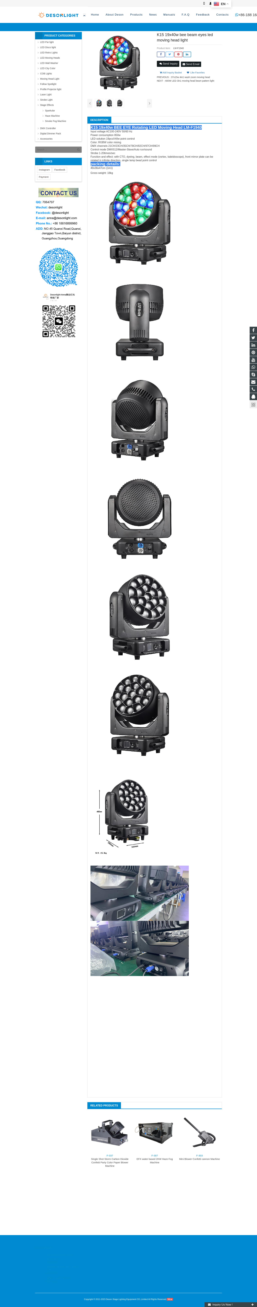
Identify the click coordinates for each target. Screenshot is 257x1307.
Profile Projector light (50, 89)
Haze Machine (52, 116)
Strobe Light (46, 99)
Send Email (191, 63)
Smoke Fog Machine (55, 121)
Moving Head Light (49, 78)
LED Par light (47, 42)
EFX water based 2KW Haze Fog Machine (155, 1159)
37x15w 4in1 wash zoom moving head (190, 76)
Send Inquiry (168, 63)
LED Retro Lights (49, 52)
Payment (44, 176)
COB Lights (46, 73)
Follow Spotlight (48, 84)
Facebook (59, 169)
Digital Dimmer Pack (50, 133)
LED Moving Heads (50, 58)
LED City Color (47, 68)
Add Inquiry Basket (171, 71)
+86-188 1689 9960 (165, 15)
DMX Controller (48, 128)
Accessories (46, 138)
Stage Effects (47, 105)
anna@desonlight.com (204, 15)
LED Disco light (48, 47)
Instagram (44, 169)
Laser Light (45, 94)
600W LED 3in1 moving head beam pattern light (189, 79)
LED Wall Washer (49, 63)
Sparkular (50, 110)
